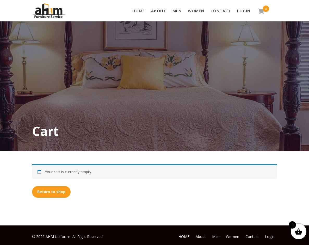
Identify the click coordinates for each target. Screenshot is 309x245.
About (158, 10)
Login (243, 10)
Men (177, 10)
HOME (138, 10)
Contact (221, 10)
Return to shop (51, 191)
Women (196, 10)
